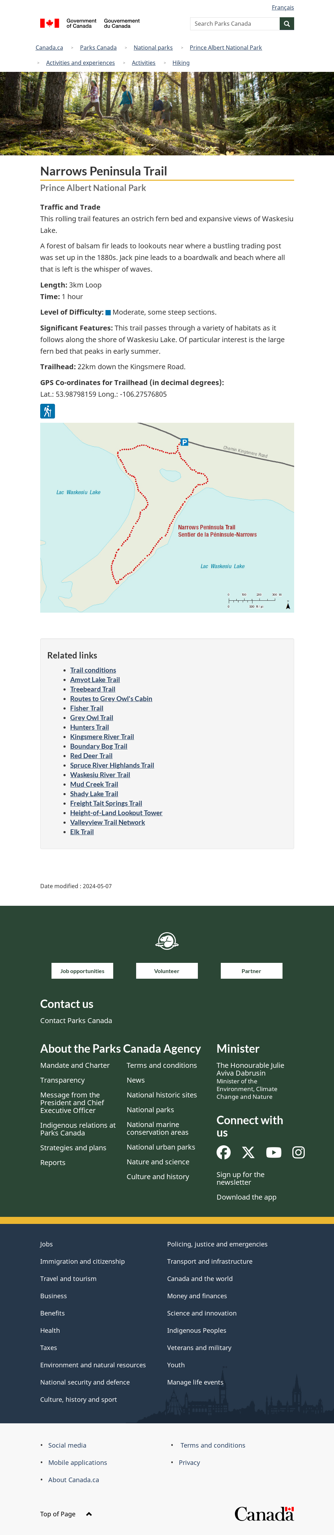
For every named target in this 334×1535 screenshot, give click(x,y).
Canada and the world (200, 1278)
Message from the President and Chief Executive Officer (72, 1102)
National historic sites (162, 1095)
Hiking (181, 63)
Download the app (247, 1197)
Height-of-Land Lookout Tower (116, 813)
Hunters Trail (89, 727)
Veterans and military (199, 1347)
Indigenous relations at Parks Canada (78, 1129)
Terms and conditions (162, 1065)
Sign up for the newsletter (241, 1178)
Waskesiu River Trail (100, 774)
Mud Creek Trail (94, 784)
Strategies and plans (73, 1147)
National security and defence (85, 1382)
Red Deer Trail (91, 755)
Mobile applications (77, 1462)
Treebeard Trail (92, 689)
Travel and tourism (68, 1278)
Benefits (52, 1313)
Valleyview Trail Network (107, 822)
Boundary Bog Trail (98, 746)
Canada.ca (49, 47)
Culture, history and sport (78, 1399)
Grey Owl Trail (91, 717)
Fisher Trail (86, 708)
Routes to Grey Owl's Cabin (111, 698)
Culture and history (158, 1176)
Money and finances (197, 1296)
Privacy (189, 1462)
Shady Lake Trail (94, 794)
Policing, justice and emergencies (217, 1244)
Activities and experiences (80, 63)
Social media (67, 1445)
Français (283, 7)
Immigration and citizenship (82, 1261)
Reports (53, 1162)
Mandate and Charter (75, 1065)
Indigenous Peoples (196, 1330)
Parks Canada (98, 47)
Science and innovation (202, 1313)
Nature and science (158, 1161)
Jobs (46, 1244)
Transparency (62, 1080)
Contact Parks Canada (76, 1020)
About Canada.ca (73, 1479)
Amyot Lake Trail (95, 679)
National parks (153, 47)
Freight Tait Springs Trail (106, 803)
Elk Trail (82, 832)
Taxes (48, 1347)
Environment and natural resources (93, 1365)
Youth (176, 1365)
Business (53, 1296)
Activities (144, 63)
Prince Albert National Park (226, 47)
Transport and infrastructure (210, 1261)
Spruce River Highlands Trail (112, 765)
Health (50, 1330)
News (136, 1080)
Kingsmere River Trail (102, 736)
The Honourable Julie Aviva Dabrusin (250, 1080)
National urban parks (161, 1147)
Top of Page (66, 1514)
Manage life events (195, 1382)
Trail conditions (93, 670)
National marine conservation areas (158, 1128)
